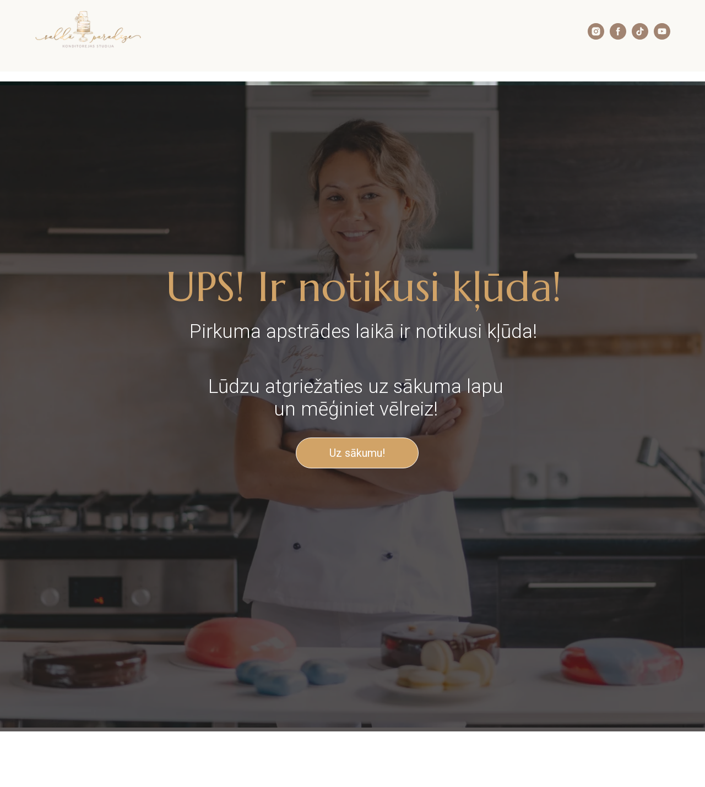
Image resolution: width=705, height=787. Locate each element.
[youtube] (662, 36)
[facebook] (618, 36)
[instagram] (596, 36)
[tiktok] (640, 36)
